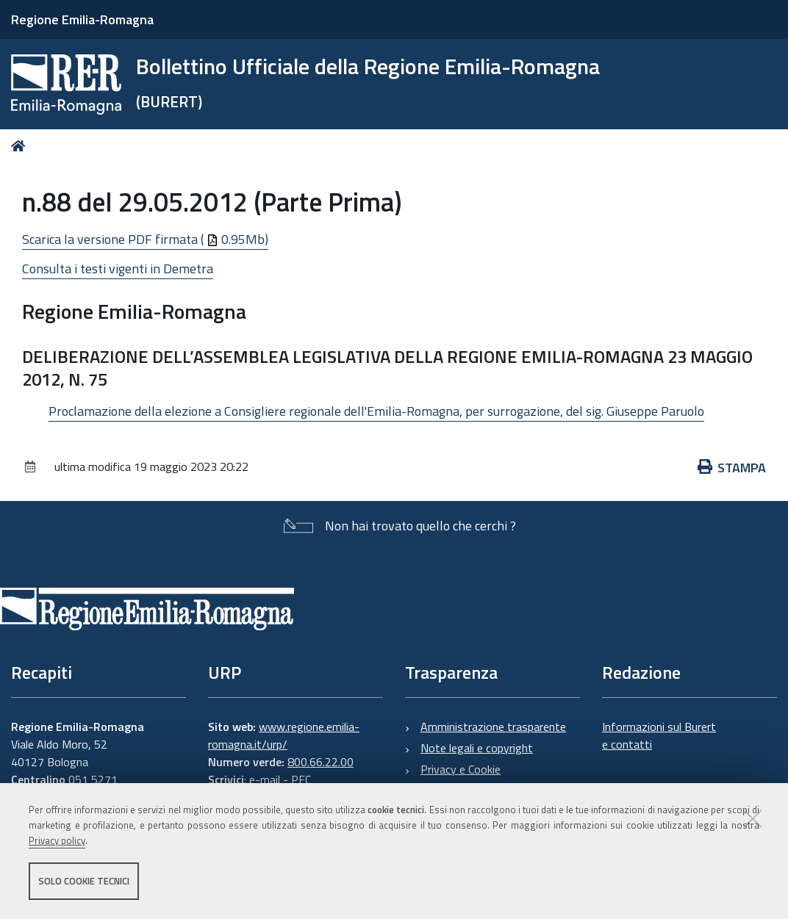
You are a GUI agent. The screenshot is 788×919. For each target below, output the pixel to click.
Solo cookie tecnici (83, 880)
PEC (301, 779)
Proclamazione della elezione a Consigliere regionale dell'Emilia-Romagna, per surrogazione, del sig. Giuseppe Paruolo (376, 411)
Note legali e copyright (476, 748)
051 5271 (93, 779)
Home (21, 146)
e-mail (264, 779)
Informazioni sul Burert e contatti (659, 735)
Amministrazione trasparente (493, 726)
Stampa (732, 467)
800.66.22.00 (320, 762)
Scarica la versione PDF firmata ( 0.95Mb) (145, 239)
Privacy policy (57, 840)
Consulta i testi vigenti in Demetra (117, 268)
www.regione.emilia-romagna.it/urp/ (283, 735)
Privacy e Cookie (460, 769)
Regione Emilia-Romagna (82, 19)
